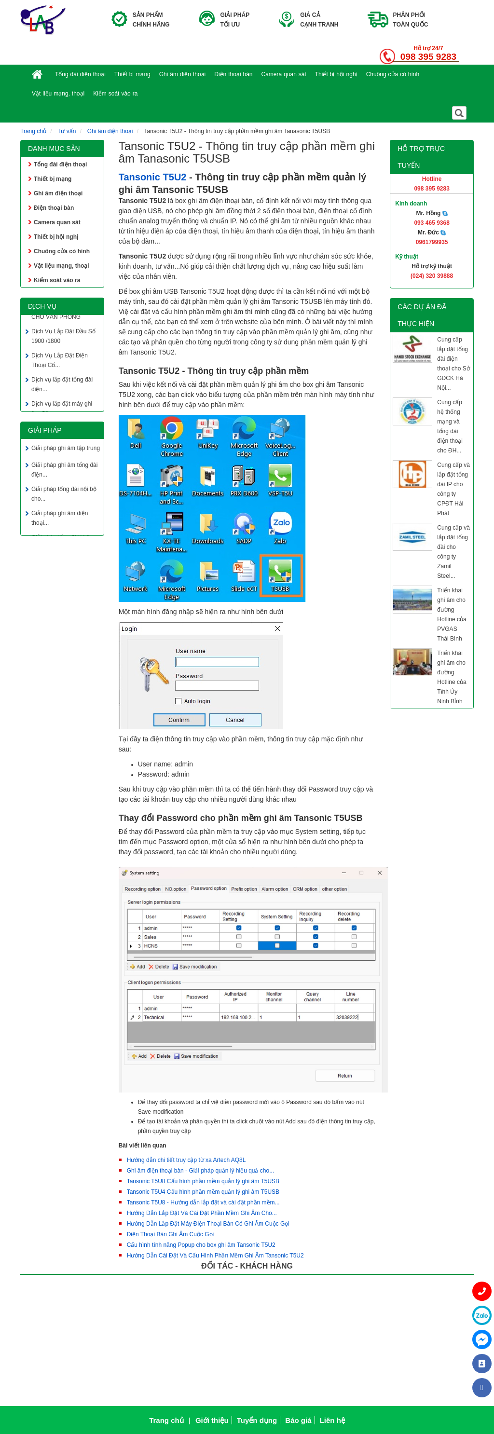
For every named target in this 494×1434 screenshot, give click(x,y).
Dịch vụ (42, 306)
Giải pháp (45, 430)
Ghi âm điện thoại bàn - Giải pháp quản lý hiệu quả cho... (200, 1170)
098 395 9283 (428, 57)
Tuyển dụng (257, 1420)
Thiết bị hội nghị (336, 74)
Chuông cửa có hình (393, 74)
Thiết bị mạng (132, 74)
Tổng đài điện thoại (80, 74)
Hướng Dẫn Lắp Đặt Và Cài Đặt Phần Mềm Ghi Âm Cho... (202, 1213)
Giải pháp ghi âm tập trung (65, 449)
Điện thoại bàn (233, 74)
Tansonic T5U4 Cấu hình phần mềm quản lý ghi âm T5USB (203, 1191)
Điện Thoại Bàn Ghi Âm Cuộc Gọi (170, 1234)
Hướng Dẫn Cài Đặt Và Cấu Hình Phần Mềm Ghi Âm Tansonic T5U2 (215, 1255)
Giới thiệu (212, 1420)
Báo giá (298, 1420)
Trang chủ (33, 131)
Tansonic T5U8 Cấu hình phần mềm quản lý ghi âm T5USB (203, 1181)
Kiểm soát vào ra (115, 93)
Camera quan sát (283, 74)
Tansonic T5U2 (153, 177)
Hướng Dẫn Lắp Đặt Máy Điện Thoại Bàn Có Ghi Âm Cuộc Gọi (208, 1223)
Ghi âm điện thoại (182, 74)
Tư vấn (66, 131)
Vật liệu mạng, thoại (58, 93)
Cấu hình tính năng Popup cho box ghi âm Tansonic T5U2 (201, 1245)
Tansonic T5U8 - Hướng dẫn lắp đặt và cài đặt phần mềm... (203, 1202)
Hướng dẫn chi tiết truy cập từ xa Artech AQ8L (186, 1160)
